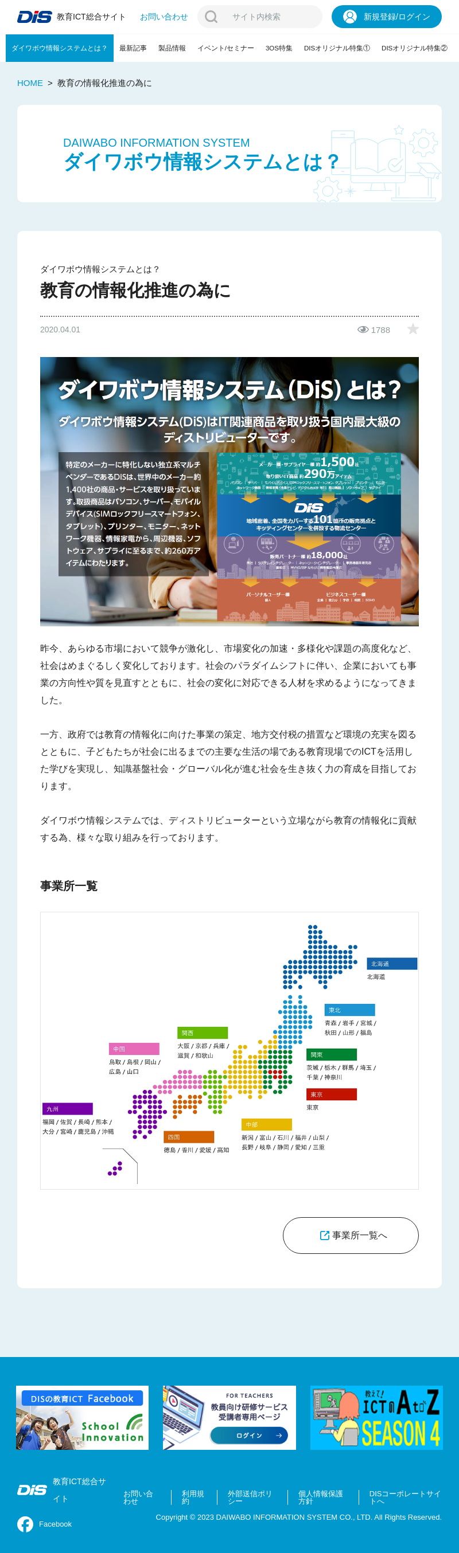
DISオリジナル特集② (415, 48)
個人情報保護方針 (320, 1497)
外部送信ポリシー (250, 1497)
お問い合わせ (138, 1497)
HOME (30, 83)
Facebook (44, 1524)
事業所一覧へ (359, 1235)
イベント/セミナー (225, 48)
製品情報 (172, 48)
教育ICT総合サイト (61, 1490)
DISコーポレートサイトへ (405, 1497)
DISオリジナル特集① (337, 48)
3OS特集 (279, 48)
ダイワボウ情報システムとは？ (59, 48)
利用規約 (193, 1497)
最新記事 (133, 48)
